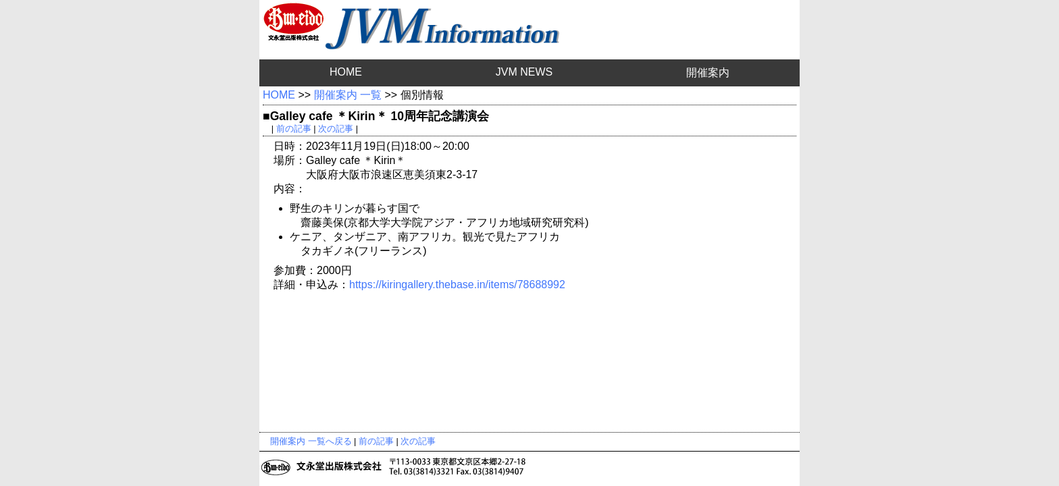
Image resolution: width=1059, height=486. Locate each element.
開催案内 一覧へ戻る (311, 441)
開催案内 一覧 (348, 95)
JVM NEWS (524, 72)
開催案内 (707, 72)
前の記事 (293, 129)
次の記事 (335, 129)
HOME (346, 72)
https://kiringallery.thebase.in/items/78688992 (457, 284)
